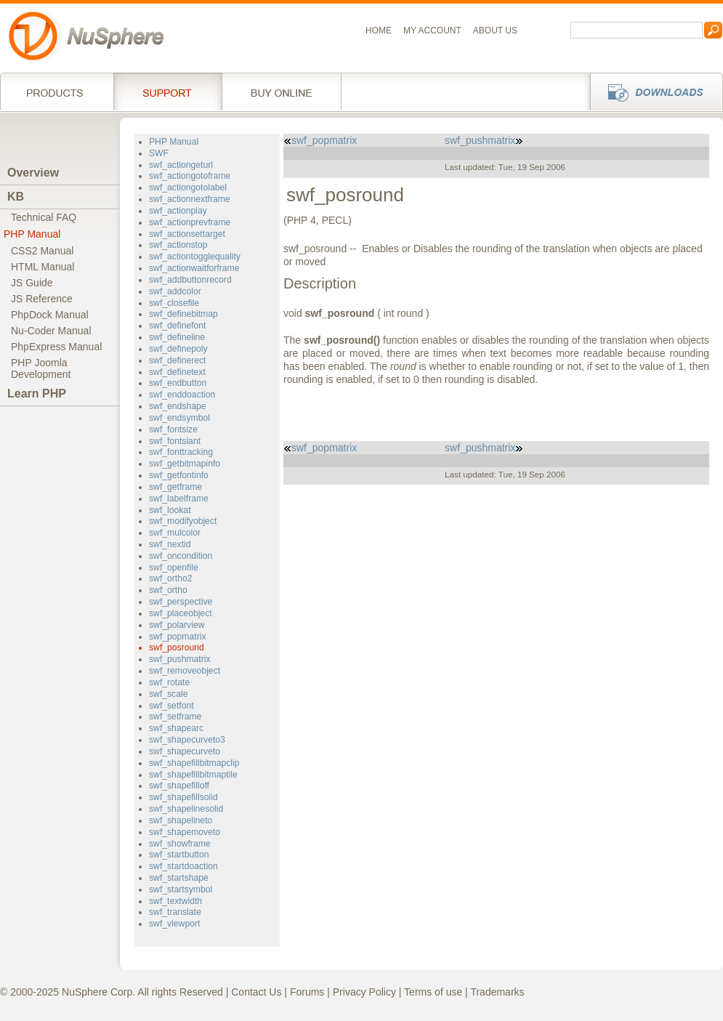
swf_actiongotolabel (188, 187)
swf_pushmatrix (180, 659)
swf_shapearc (176, 728)
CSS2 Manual (42, 251)
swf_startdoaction (183, 866)
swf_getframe (175, 487)
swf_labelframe (179, 498)
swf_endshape (177, 406)
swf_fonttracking (181, 452)
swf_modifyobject (183, 521)
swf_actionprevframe (189, 222)
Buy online (282, 91)
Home (378, 30)
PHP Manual (32, 234)
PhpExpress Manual (56, 346)
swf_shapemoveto (184, 832)
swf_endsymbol (179, 418)
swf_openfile (173, 567)
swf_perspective (180, 602)
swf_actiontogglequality (195, 256)
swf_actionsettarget (187, 234)
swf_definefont (177, 325)
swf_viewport (174, 924)
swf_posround (176, 647)
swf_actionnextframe (189, 199)
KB (15, 196)
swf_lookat (170, 510)
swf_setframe (175, 716)
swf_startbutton (179, 855)
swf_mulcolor (175, 533)
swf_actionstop (178, 245)
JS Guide (32, 282)
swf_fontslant (175, 441)
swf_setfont (171, 706)
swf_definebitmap (183, 314)
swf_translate (175, 912)
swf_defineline (177, 337)
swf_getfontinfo (179, 475)
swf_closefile (174, 303)
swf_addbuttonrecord (190, 280)
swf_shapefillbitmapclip (194, 763)
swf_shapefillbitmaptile (193, 775)
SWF (159, 153)
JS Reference (42, 298)
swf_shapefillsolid (183, 797)
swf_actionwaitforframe (194, 268)
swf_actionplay (178, 211)
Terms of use (433, 992)
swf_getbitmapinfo (184, 464)
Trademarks (497, 992)
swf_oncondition (180, 556)
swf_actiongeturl (181, 165)
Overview (33, 172)
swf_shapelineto (180, 820)
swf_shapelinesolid (186, 809)
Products (56, 91)
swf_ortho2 (171, 578)
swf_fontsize (173, 429)
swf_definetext (177, 372)
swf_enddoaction (182, 395)
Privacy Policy (364, 992)
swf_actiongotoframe (189, 176)
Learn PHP (36, 393)
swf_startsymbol (180, 889)
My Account (432, 30)
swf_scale (168, 694)
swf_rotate (169, 682)
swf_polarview (176, 625)
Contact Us (256, 992)
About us (495, 30)
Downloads (652, 91)
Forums (307, 992)
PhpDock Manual (50, 314)
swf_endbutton (177, 383)
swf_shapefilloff (179, 785)
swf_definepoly (178, 349)
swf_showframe (180, 844)
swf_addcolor (175, 291)
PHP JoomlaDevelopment (41, 368)
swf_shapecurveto (184, 751)
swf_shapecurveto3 (187, 740)
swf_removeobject (184, 671)
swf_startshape (179, 878)
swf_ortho (168, 590)
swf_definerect (177, 360)
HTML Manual (42, 267)
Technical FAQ (43, 217)
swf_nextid (170, 544)
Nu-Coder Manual (51, 330)
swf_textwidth (175, 901)
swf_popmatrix (177, 636)
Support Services (167, 91)
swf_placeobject (180, 613)
